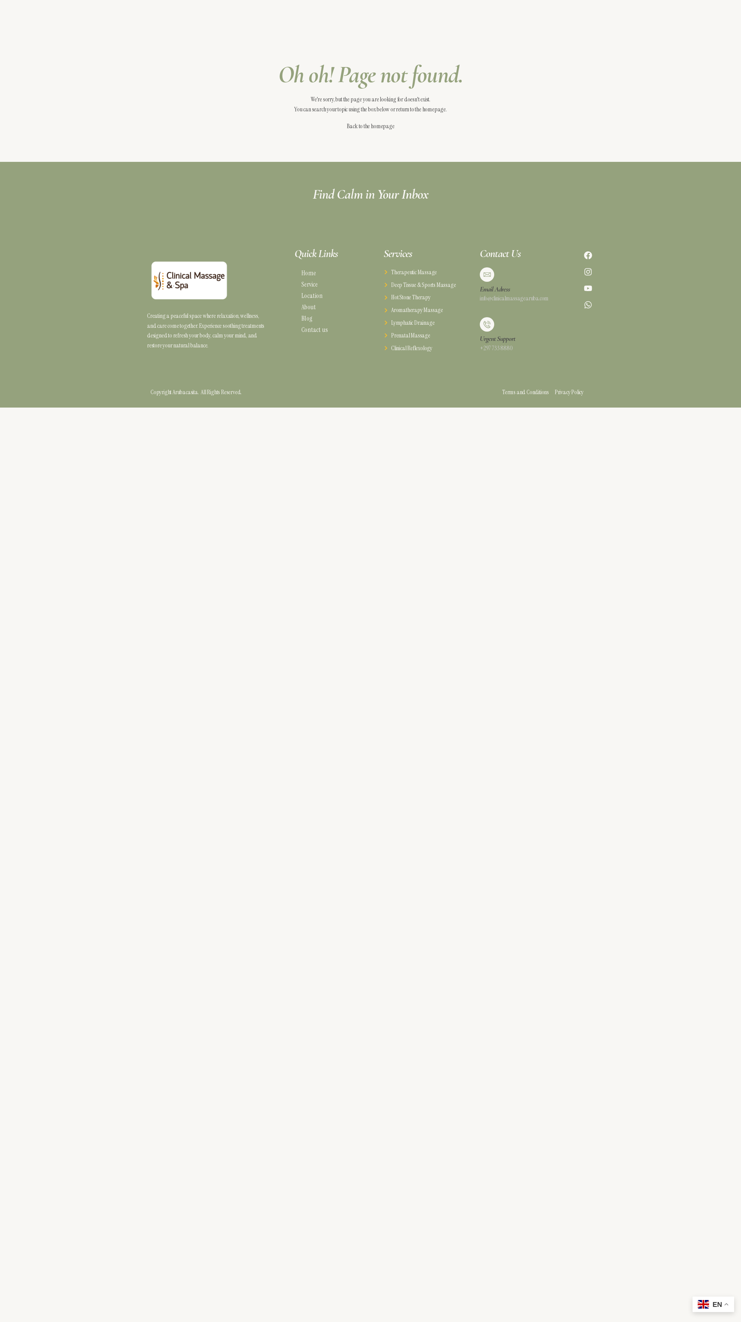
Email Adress (495, 289)
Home (308, 273)
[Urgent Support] (487, 324)
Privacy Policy (569, 392)
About (308, 307)
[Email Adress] (487, 274)
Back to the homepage (370, 126)
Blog (306, 318)
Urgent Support (497, 338)
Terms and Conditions (528, 392)
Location (312, 295)
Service (309, 284)
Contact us (314, 329)
